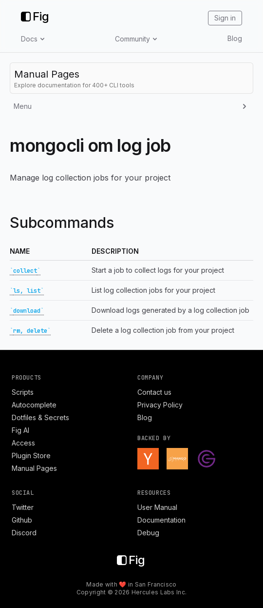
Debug (148, 532)
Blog (234, 38)
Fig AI (20, 430)
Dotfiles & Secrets (40, 417)
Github (22, 520)
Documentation (161, 520)
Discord (24, 532)
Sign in (225, 18)
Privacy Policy (160, 405)
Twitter (23, 507)
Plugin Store (31, 455)
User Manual (157, 507)
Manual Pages (34, 468)
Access (23, 443)
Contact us (154, 392)
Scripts (23, 392)
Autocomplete (34, 405)
